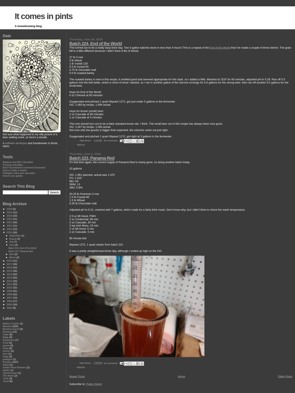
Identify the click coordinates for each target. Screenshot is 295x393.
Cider (6, 334)
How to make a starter (15, 170)
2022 (10, 222)
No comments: (111, 140)
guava (6, 345)
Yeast (6, 381)
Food (5, 342)
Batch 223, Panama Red (91, 158)
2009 (10, 290)
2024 (10, 215)
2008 (10, 294)
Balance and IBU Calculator (18, 162)
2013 (10, 277)
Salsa (6, 364)
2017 (10, 264)
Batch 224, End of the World (95, 43)
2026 (10, 208)
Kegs (5, 356)
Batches (81, 145)
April (12, 254)
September (15, 235)
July (11, 241)
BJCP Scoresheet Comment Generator (24, 167)
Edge (5, 337)
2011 (10, 284)
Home (181, 376)
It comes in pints (44, 16)
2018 (10, 260)
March (12, 257)
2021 (10, 225)
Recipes (7, 361)
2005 (10, 304)
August (13, 238)
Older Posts (285, 376)
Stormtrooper (10, 372)
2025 (10, 212)
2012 (10, 281)
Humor (6, 350)
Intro (5, 353)
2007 (10, 297)
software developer (16, 143)
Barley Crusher (11, 323)
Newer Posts (77, 376)
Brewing (7, 331)
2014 (10, 274)
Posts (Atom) (94, 384)
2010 (10, 287)
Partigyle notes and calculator (19, 173)
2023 (10, 218)
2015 (10, 270)
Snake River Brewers (14, 367)
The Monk (8, 375)
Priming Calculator (13, 164)
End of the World (220, 47)
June (12, 245)
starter (6, 370)
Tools (5, 378)
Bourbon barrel (11, 329)
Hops (5, 348)
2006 (10, 301)
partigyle (7, 359)
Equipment (9, 339)
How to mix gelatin (13, 175)
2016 (10, 267)
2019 (10, 232)
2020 (10, 229)
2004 (10, 307)
